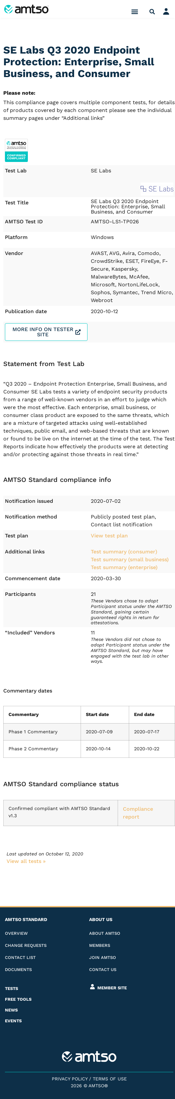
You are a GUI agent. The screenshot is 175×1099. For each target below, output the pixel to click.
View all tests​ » (26, 861)
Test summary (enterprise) (124, 567)
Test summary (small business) (130, 559)
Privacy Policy (70, 1078)
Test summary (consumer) (124, 552)
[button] (134, 11)
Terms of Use (110, 1078)
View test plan (109, 536)
